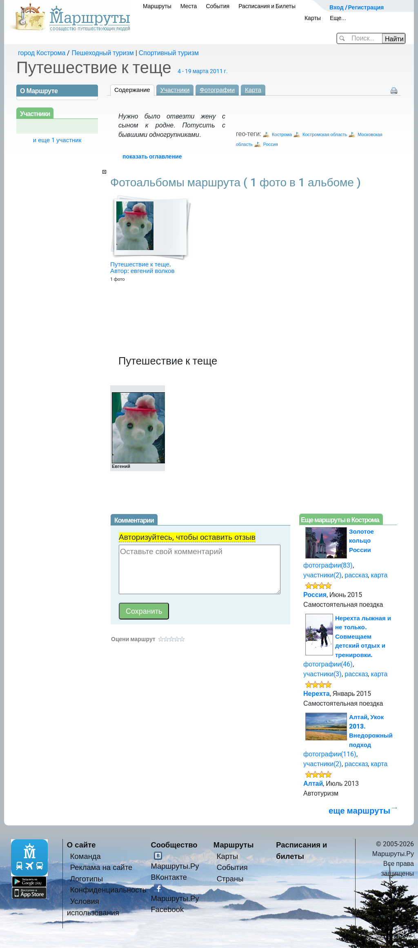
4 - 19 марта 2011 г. (203, 71)
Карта (253, 90)
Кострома (282, 134)
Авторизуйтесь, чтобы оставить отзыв (187, 537)
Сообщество (174, 845)
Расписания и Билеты (267, 6)
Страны (230, 878)
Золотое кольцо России (361, 541)
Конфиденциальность (108, 889)
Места (188, 6)
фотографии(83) (328, 565)
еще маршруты (359, 811)
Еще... (338, 18)
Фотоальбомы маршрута (235, 182)
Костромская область (324, 134)
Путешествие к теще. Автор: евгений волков (142, 268)
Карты (313, 18)
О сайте (81, 845)
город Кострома (41, 53)
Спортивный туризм (169, 53)
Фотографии (217, 90)
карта (379, 575)
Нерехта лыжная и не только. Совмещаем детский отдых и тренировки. (363, 637)
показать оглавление (152, 156)
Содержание (132, 90)
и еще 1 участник (57, 140)
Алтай (313, 783)
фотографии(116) (329, 754)
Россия (270, 144)
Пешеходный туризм (102, 53)
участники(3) (322, 674)
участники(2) (322, 575)
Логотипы (86, 878)
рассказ (356, 575)
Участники (175, 90)
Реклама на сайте (101, 867)
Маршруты (157, 6)
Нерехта (316, 694)
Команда (85, 856)
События (217, 6)
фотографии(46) (328, 664)
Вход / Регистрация (356, 7)
